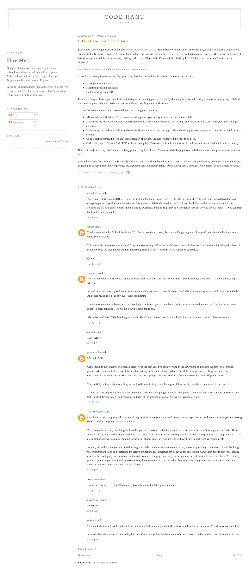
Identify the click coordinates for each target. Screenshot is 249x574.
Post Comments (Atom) (105, 562)
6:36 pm (92, 343)
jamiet (90, 226)
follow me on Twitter (56, 141)
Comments (16, 122)
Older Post (236, 554)
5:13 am (93, 510)
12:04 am (93, 402)
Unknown (92, 272)
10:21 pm (93, 490)
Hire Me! (17, 60)
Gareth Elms (94, 193)
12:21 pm (93, 263)
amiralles (92, 332)
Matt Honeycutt (95, 411)
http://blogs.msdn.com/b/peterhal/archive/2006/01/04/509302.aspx (113, 69)
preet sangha (94, 352)
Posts (13, 115)
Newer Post (84, 554)
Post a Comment (87, 548)
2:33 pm (92, 470)
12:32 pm (93, 322)
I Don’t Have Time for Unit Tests (103, 41)
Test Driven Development (134, 49)
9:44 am (93, 217)
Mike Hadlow (14, 76)
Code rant (124, 17)
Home (160, 554)
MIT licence (47, 86)
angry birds (93, 499)
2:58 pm (92, 540)
